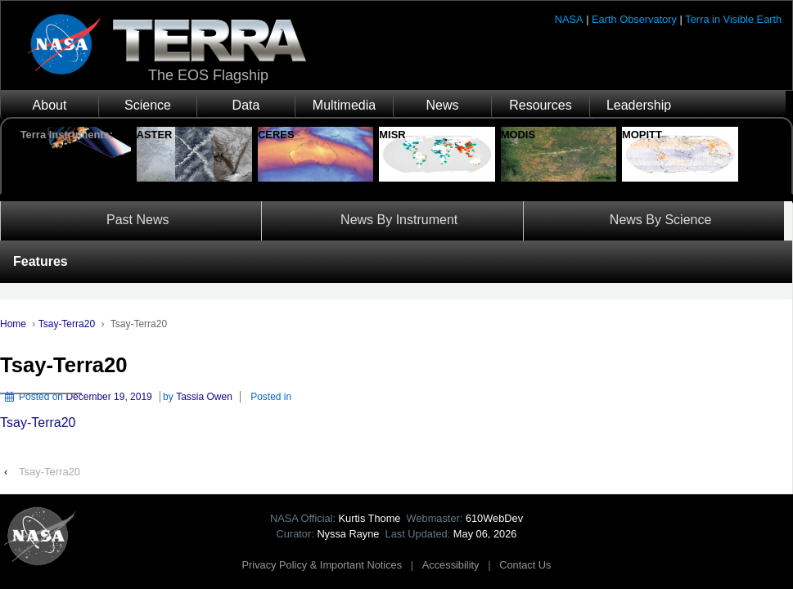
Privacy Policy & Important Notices (322, 565)
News (442, 105)
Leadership (638, 105)
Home (13, 324)
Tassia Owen (204, 396)
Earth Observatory (634, 19)
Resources (540, 105)
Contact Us (525, 565)
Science (147, 105)
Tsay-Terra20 (66, 324)
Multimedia (344, 105)
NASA (569, 19)
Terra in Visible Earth (733, 19)
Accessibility (451, 565)
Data (246, 105)
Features (40, 261)
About (50, 105)
